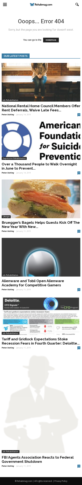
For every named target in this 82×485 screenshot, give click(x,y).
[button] (77, 4)
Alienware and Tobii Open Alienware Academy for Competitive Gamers (33, 283)
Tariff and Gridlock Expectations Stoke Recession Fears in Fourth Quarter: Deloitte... (41, 341)
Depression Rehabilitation (14, 158)
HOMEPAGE (51, 40)
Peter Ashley (8, 114)
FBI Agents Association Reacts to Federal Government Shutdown (37, 459)
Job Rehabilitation (10, 100)
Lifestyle (6, 216)
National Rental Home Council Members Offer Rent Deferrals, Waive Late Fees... (41, 108)
